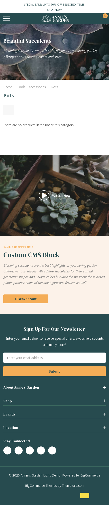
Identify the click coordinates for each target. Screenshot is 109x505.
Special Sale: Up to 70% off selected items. (54, 7)
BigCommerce (90, 475)
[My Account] (94, 18)
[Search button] (16, 18)
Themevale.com (73, 485)
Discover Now (25, 298)
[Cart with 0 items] (103, 18)
